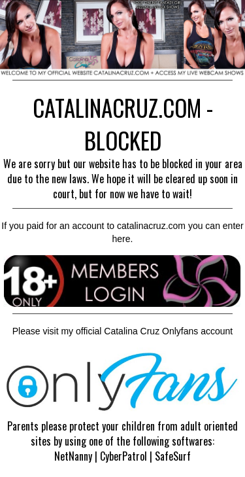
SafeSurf (173, 456)
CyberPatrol (123, 456)
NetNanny (73, 456)
